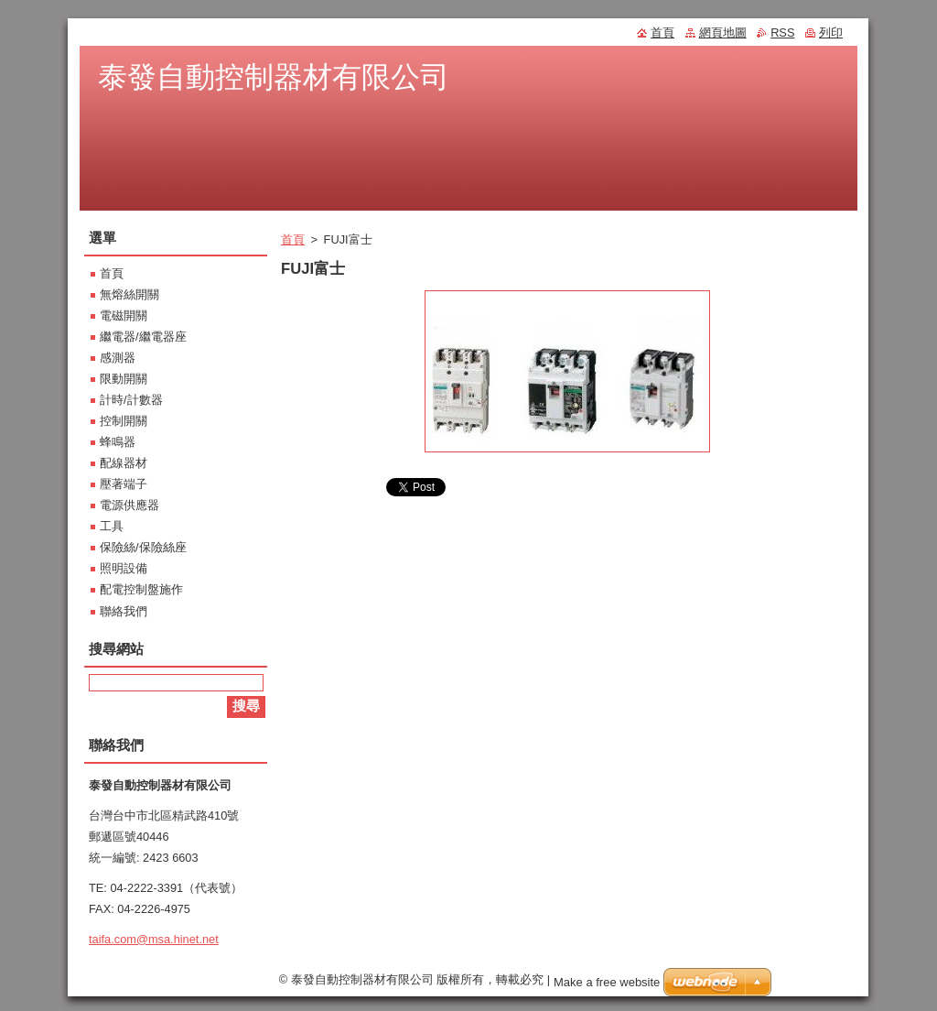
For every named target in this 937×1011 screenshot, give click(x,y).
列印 (831, 32)
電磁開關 (123, 315)
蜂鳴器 (117, 442)
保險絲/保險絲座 (143, 547)
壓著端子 (123, 484)
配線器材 (123, 463)
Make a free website (607, 987)
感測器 (117, 357)
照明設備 (123, 568)
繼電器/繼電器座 (143, 336)
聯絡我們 (123, 611)
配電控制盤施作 (141, 589)
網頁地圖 (723, 32)
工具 (112, 526)
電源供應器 (129, 505)
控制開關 (123, 421)
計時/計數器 (131, 400)
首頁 (293, 239)
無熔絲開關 (129, 294)
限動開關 (123, 379)
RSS (782, 32)
